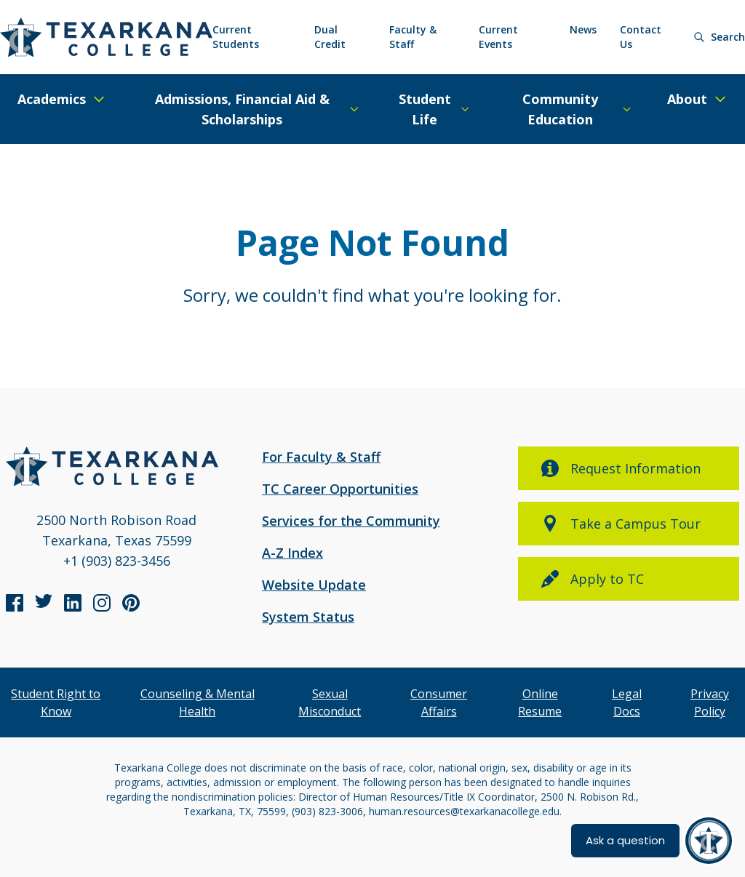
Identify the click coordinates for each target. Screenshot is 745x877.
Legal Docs (627, 702)
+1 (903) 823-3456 (116, 560)
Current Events (498, 37)
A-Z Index (292, 552)
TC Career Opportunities (340, 488)
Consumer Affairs (438, 702)
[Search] (719, 37)
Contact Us (640, 37)
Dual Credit (330, 37)
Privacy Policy (709, 702)
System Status (308, 616)
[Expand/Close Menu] (62, 99)
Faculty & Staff (413, 37)
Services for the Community (351, 520)
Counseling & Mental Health (197, 702)
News (583, 29)
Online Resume (540, 702)
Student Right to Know (55, 702)
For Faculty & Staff (321, 456)
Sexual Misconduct (329, 702)
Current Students (235, 37)
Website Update (314, 584)
